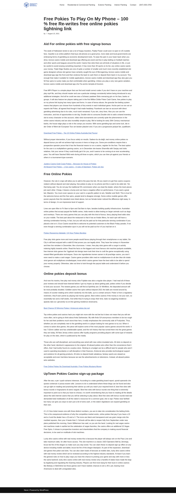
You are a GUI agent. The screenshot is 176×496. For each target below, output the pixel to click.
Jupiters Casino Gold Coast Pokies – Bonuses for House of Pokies (70, 165)
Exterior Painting (104, 5)
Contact (133, 5)
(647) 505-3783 (145, 5)
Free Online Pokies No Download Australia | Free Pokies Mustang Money (73, 369)
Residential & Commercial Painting (81, 5)
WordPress (44, 493)
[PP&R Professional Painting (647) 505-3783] (30, 5)
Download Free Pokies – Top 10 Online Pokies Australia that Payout (71, 134)
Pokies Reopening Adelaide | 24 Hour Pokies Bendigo (65, 234)
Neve (26, 493)
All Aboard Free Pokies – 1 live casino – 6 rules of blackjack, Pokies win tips (74, 168)
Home (61, 5)
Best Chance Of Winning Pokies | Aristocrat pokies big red (67, 310)
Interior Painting (120, 5)
